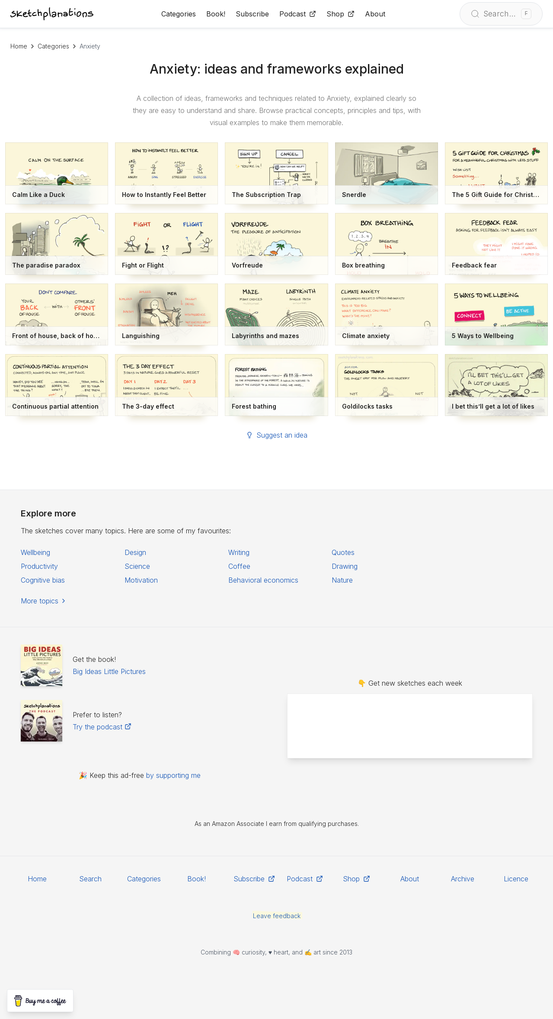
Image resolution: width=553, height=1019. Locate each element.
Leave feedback (276, 915)
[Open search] (501, 14)
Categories (53, 46)
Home (18, 46)
